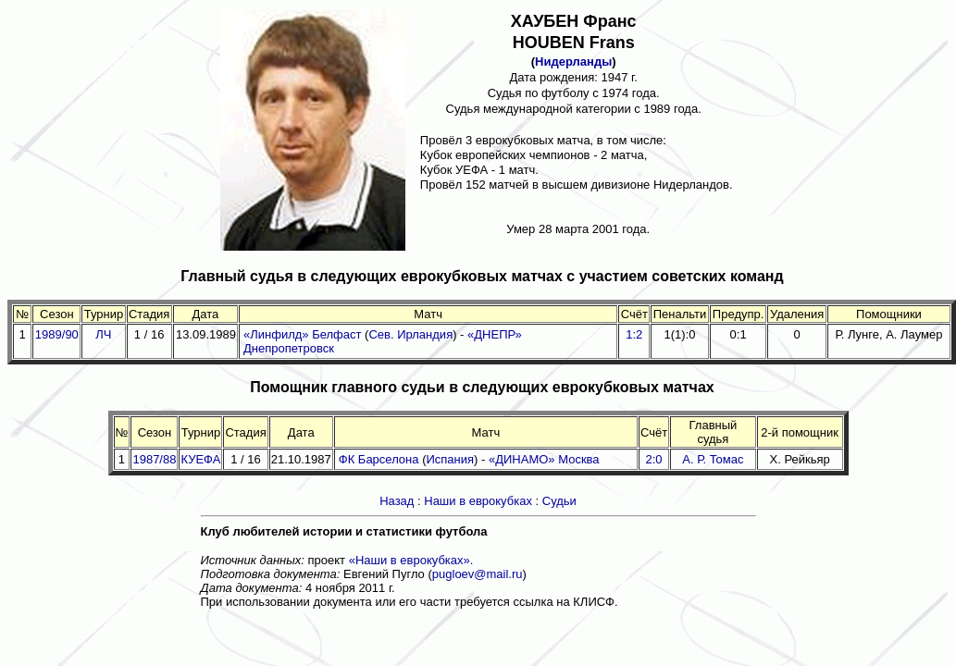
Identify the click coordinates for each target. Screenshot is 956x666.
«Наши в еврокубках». (411, 560)
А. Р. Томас (712, 459)
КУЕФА (200, 459)
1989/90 (57, 334)
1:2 (634, 334)
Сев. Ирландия (410, 334)
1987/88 (154, 459)
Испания (450, 459)
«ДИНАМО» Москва (544, 459)
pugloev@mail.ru (477, 574)
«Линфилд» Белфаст (302, 334)
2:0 (654, 459)
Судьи (559, 501)
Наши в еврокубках (478, 501)
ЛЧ (103, 334)
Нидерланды (573, 61)
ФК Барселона (379, 459)
